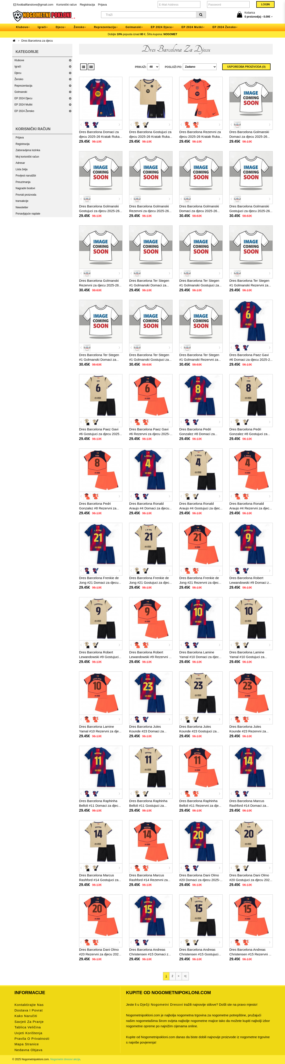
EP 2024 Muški (23, 104)
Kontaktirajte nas (29, 1005)
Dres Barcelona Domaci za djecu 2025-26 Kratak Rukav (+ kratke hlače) (100, 136)
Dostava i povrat (28, 1010)
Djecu (17, 73)
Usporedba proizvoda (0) (246, 67)
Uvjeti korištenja (28, 1033)
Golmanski (20, 91)
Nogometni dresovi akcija (65, 1059)
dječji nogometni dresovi (161, 1004)
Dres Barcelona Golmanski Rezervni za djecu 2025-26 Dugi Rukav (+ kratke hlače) (99, 285)
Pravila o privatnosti (31, 1038)
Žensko (18, 79)
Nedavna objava (28, 1050)
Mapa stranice (26, 1044)
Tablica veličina (27, 1027)
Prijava (102, 4)
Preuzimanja (23, 182)
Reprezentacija (23, 85)
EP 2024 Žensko (24, 111)
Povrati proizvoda (26, 194)
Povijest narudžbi (26, 175)
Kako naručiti (25, 1016)
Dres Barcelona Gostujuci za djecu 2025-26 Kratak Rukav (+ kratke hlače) (150, 136)
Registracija (87, 4)
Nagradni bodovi (25, 188)
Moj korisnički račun (27, 156)
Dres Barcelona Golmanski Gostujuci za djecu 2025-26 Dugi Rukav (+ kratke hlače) (250, 210)
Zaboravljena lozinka (28, 150)
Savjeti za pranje (29, 1021)
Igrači (17, 66)
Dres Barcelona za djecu (37, 40)
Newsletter (22, 207)
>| (185, 976)
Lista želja (21, 169)
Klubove (19, 60)
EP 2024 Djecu (23, 98)
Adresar (20, 162)
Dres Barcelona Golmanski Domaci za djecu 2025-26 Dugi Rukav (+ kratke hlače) (200, 210)
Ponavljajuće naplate (28, 213)
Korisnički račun (66, 4)
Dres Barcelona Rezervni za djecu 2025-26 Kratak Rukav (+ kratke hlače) (200, 136)
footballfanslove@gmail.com (33, 4)
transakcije (22, 201)
